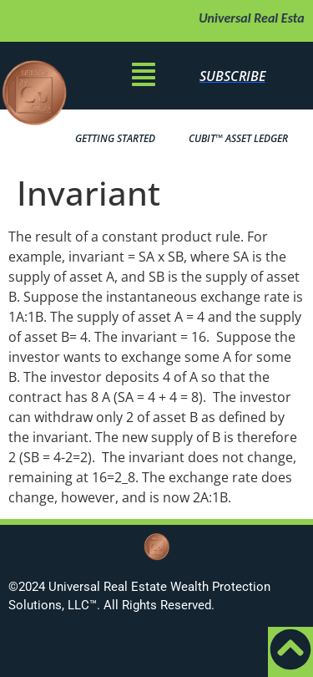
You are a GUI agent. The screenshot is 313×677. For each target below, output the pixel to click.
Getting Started (115, 138)
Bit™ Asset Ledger (238, 138)
